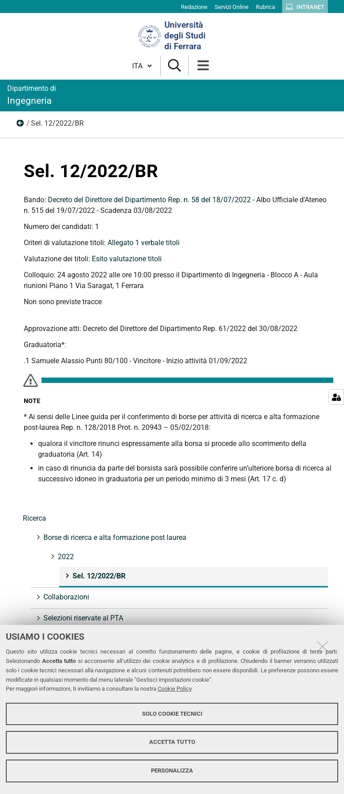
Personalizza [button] (172, 770)
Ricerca (34, 518)
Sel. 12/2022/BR (98, 576)
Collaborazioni (65, 597)
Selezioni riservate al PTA (82, 618)
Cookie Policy (174, 688)
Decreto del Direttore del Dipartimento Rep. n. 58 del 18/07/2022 (149, 199)
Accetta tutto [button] (172, 742)
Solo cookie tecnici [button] (172, 713)
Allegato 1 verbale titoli (144, 242)
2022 (20, 125)
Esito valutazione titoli (127, 259)
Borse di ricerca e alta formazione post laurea (114, 537)
